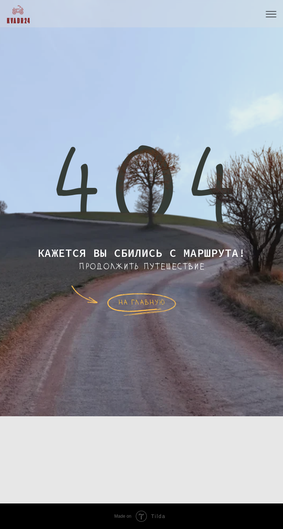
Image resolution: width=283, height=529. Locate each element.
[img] (17, 9)
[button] (271, 14)
